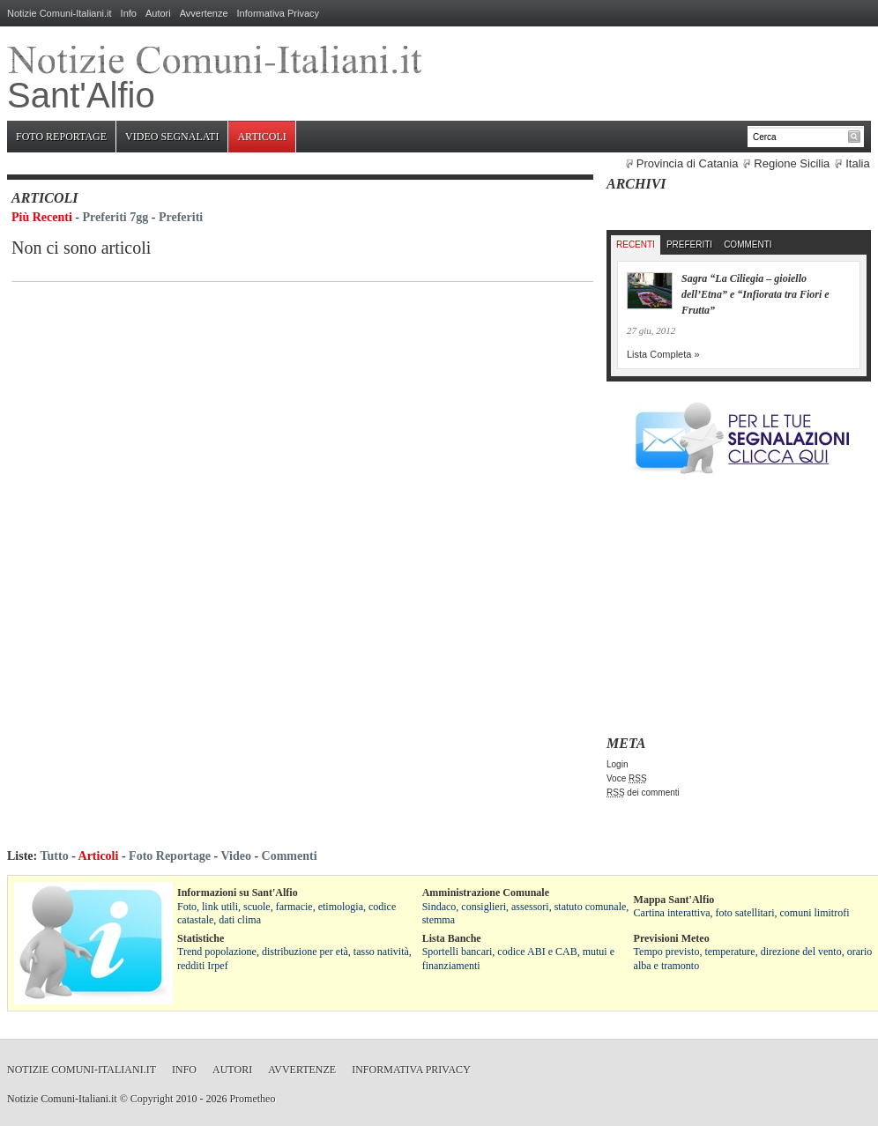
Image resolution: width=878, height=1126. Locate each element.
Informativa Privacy (278, 13)
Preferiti (181, 217)
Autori (158, 13)
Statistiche (200, 938)
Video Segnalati (172, 136)
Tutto (54, 856)
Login (617, 764)
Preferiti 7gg (116, 217)
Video (235, 856)
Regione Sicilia (792, 163)
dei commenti (643, 792)
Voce (626, 778)
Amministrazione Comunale (485, 892)
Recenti (635, 244)
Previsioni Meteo (672, 938)
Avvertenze (204, 13)
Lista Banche (451, 938)
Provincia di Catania (687, 163)
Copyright (152, 1099)
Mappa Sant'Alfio (674, 899)
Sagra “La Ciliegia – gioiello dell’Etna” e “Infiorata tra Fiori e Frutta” (755, 294)
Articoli (261, 136)
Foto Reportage (61, 136)
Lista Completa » (663, 354)
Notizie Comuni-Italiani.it (59, 13)
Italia (857, 163)
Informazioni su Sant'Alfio (237, 892)
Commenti (747, 244)
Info (129, 13)
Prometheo (252, 1099)
